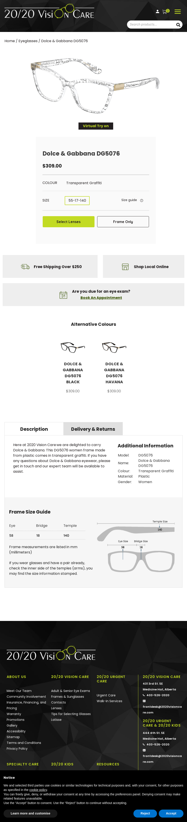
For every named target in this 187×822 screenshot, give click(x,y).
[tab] (34, 428)
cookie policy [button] (38, 790)
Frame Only (123, 221)
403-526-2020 (156, 695)
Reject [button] (145, 813)
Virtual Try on (96, 125)
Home (9, 40)
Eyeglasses (28, 40)
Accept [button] (171, 813)
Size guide (129, 200)
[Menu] (178, 12)
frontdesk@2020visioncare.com (163, 706)
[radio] (92, 183)
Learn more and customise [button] (30, 813)
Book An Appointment (101, 297)
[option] (73, 368)
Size (45, 200)
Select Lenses (68, 221)
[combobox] (148, 24)
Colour (49, 182)
